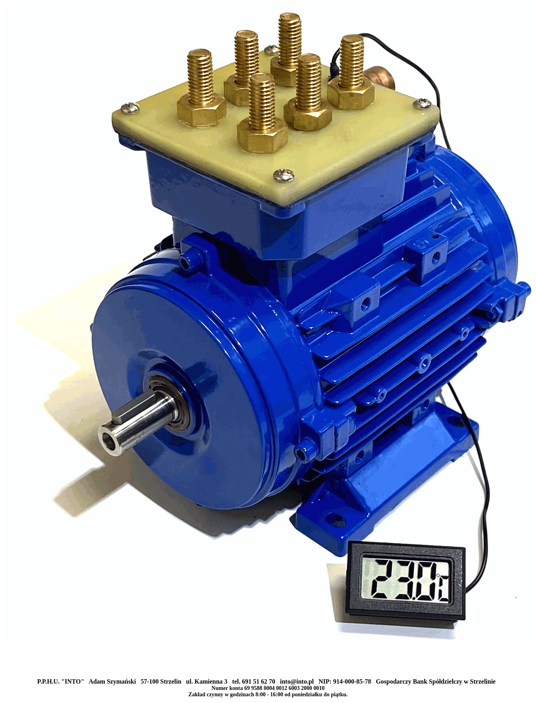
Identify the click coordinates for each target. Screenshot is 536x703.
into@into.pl (297, 681)
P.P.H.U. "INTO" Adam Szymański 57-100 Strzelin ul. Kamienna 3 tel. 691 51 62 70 (158, 681)
